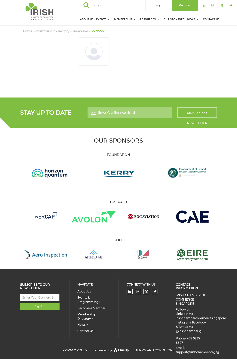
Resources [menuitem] (148, 19)
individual (80, 31)
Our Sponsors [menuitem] (174, 19)
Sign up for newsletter (197, 114)
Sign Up (40, 306)
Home (27, 31)
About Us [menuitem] (86, 19)
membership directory (52, 31)
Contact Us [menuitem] (211, 19)
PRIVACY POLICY (75, 350)
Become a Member (91, 308)
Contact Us (85, 331)
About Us (84, 291)
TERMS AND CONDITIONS (155, 350)
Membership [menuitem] (123, 19)
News (81, 325)
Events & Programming (87, 300)
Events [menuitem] (101, 19)
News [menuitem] (191, 19)
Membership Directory (86, 316)
